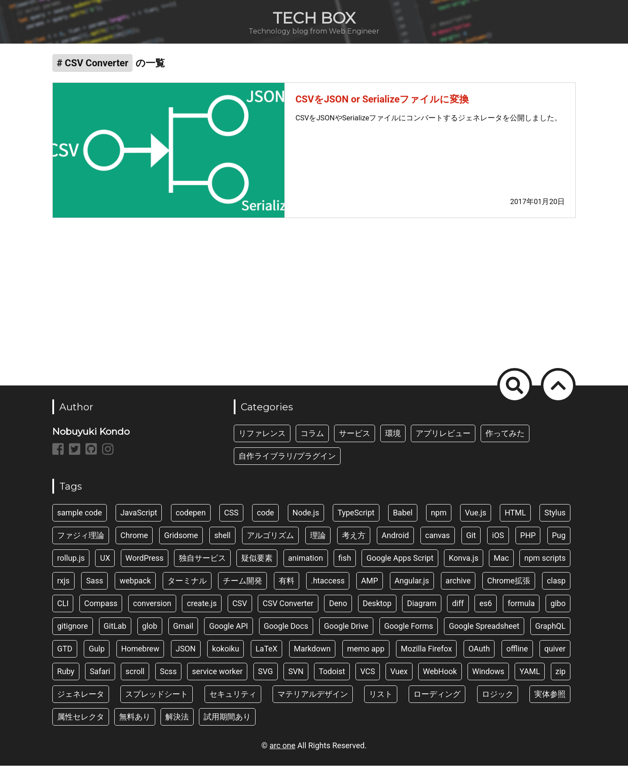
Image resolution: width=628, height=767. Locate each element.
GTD (64, 650)
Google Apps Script (399, 559)
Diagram (421, 604)
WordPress (145, 559)
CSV (239, 604)
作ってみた (505, 434)
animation (305, 559)
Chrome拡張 (508, 581)
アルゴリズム (270, 536)
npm (439, 513)
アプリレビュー (443, 434)
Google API (228, 627)
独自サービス (202, 559)
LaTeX (266, 650)
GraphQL (550, 627)
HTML (515, 513)
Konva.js (463, 559)
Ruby (66, 672)
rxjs (63, 581)
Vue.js (475, 513)
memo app (366, 650)
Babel (403, 513)
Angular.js (412, 581)
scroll (135, 672)
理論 (318, 536)
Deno (338, 604)
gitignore (72, 627)
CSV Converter (288, 604)
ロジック (497, 695)
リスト (380, 695)
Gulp (97, 650)
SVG (265, 672)
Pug (559, 536)
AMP (369, 581)
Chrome (134, 536)
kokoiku (225, 650)
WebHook (440, 672)
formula (521, 604)
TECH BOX (314, 17)
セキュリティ (232, 695)
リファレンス (262, 434)
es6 (485, 604)
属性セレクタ (80, 718)
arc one (282, 746)
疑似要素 (257, 559)
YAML (529, 672)
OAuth (479, 650)
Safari (100, 672)
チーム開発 (242, 581)
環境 (393, 434)
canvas (437, 536)
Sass (94, 581)
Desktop (377, 604)
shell (222, 536)
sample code (79, 513)
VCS (367, 672)
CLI (62, 604)
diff (458, 604)
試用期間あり (227, 718)
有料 (286, 581)
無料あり (134, 718)
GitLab (115, 627)
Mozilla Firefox (426, 650)
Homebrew (140, 650)
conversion (152, 604)
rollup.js (71, 559)
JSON (186, 650)
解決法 (177, 718)
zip (561, 672)
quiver (555, 650)
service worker (217, 672)
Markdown (312, 650)
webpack (135, 581)
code (265, 513)
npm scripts (545, 559)
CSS (231, 513)
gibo (558, 604)
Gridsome (181, 536)
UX (105, 559)
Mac (501, 559)
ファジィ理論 (80, 536)
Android (395, 536)
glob (149, 627)
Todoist (332, 672)
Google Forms (408, 627)
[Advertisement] (314, 298)
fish (344, 559)
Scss (168, 672)
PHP (528, 536)
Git (471, 536)
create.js (201, 604)
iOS (498, 536)
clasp (556, 581)
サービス (354, 434)
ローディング (437, 695)
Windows (488, 672)
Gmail (183, 627)
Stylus (555, 513)
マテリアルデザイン (312, 695)
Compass (100, 604)
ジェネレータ (80, 695)
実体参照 (550, 695)
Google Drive (346, 627)
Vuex (399, 672)
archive (458, 581)
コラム (312, 434)
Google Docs (286, 627)
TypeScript (356, 513)
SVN (296, 672)
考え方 (353, 536)
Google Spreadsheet (484, 627)
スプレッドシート (156, 695)
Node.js (306, 513)
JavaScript (138, 513)
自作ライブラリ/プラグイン (287, 457)
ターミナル (187, 581)
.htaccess (328, 581)
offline (517, 650)
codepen (191, 513)
